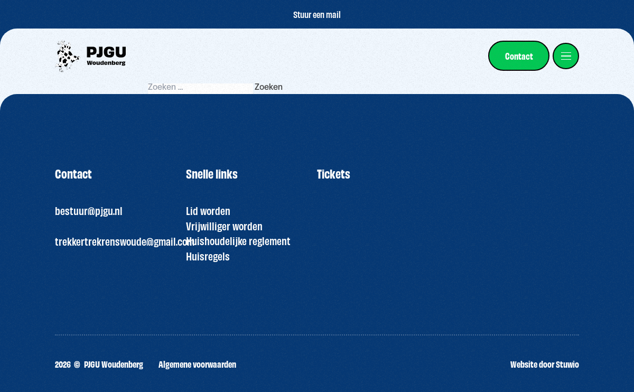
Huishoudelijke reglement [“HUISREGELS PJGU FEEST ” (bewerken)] (238, 240)
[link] (518, 56)
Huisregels (208, 256)
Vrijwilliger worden (224, 225)
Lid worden (208, 210)
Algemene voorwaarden (197, 363)
